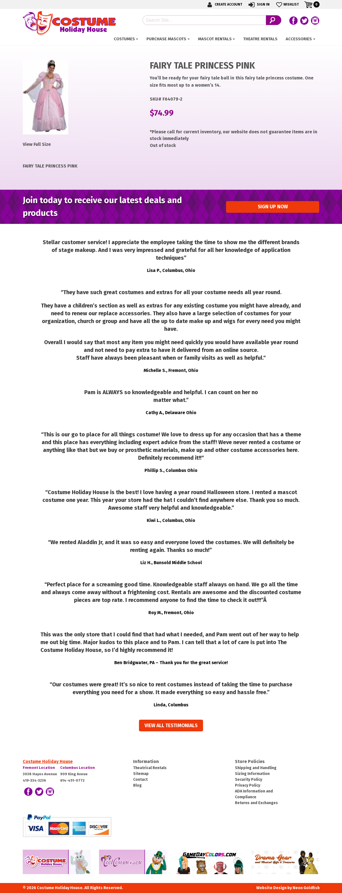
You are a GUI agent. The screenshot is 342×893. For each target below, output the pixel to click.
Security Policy (248, 779)
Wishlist (287, 4)
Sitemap (141, 773)
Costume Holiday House (48, 761)
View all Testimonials (171, 726)
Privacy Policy (247, 785)
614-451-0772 (72, 780)
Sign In (259, 4)
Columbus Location (77, 768)
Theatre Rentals (260, 38)
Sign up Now (273, 207)
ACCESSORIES (299, 38)
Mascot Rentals (215, 38)
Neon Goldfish (306, 888)
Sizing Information (252, 773)
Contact (140, 779)
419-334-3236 (34, 780)
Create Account (224, 4)
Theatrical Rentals (150, 768)
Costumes (124, 38)
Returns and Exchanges (256, 803)
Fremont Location (39, 768)
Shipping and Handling (256, 768)
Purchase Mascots (166, 38)
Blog (137, 785)
